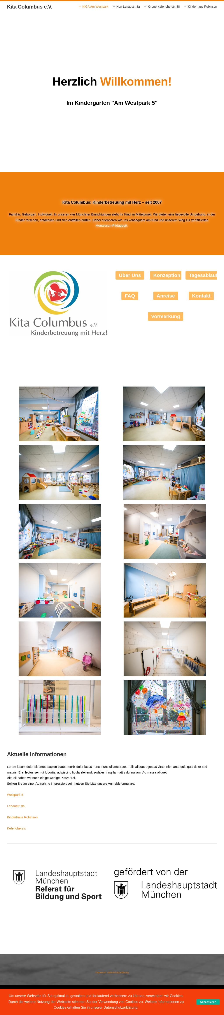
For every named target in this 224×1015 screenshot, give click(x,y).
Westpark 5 (15, 794)
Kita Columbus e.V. (29, 7)
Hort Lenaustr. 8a (128, 6)
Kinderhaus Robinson (202, 6)
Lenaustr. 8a (16, 806)
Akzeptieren (208, 1002)
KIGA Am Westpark (95, 6)
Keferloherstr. (16, 828)
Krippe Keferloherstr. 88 (164, 6)
